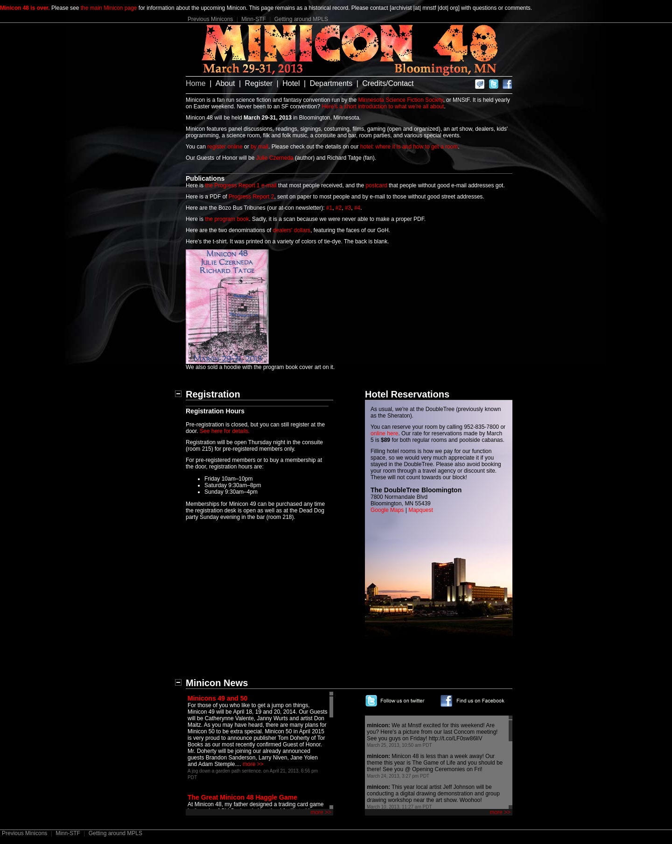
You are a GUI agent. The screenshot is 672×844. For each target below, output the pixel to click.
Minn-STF (253, 19)
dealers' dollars (291, 230)
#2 (339, 208)
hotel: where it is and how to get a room (409, 146)
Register (259, 83)
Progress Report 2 (251, 196)
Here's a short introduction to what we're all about (383, 106)
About (225, 83)
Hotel (291, 83)
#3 (348, 208)
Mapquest (420, 510)
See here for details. (225, 431)
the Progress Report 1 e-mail (240, 185)
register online (224, 146)
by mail (259, 146)
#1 (329, 208)
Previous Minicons (210, 19)
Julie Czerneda (275, 158)
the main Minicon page (109, 8)
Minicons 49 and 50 (217, 698)
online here (384, 433)
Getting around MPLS (301, 19)
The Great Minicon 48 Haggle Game (242, 797)
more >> (253, 764)
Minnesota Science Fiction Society (400, 100)
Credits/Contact (387, 83)
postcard (376, 185)
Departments (331, 83)
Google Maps (387, 510)
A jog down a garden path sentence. (225, 770)
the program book (227, 219)
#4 (357, 208)
